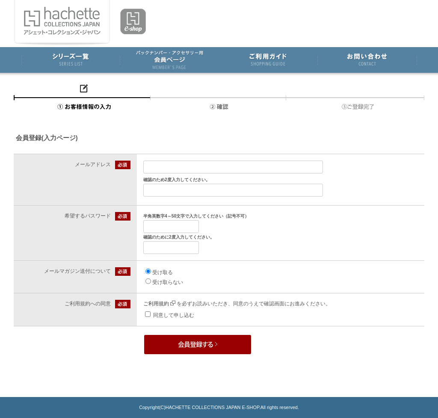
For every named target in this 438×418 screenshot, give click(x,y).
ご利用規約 (159, 304)
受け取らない (167, 282)
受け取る (162, 272)
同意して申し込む (173, 315)
